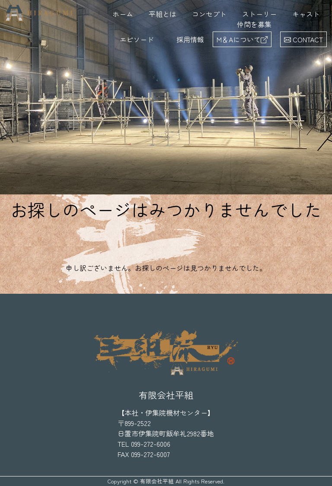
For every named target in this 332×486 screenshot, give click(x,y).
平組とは (162, 14)
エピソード (136, 39)
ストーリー (259, 14)
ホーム (122, 14)
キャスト (306, 14)
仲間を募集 (254, 24)
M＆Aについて (242, 39)
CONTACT (303, 39)
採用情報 (190, 39)
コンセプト (209, 14)
